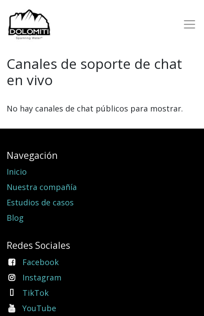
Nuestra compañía (42, 187)
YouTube (39, 308)
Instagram (41, 277)
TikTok (35, 292)
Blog (15, 217)
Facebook (40, 262)
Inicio (17, 171)
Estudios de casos (40, 202)
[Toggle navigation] (188, 24)
